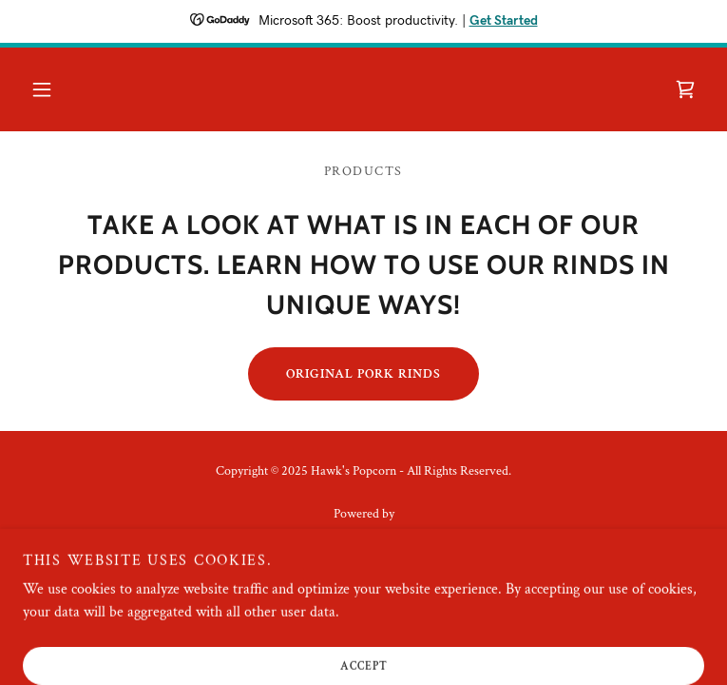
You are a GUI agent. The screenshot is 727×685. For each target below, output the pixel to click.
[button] (42, 89)
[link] (685, 89)
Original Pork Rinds (363, 373)
